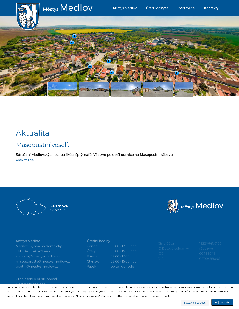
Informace (186, 8)
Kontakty (211, 8)
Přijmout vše (222, 302)
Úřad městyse (157, 8)
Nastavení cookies (195, 302)
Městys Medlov (125, 8)
